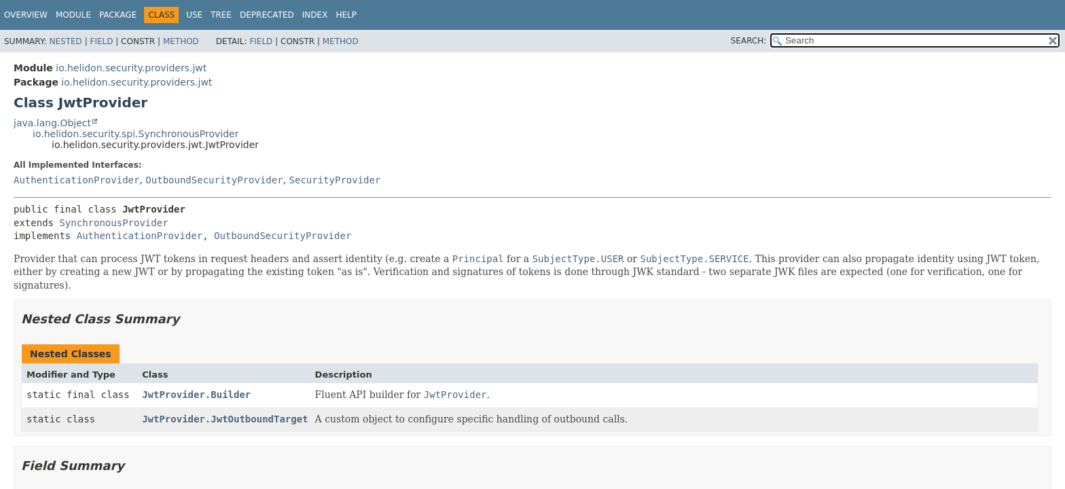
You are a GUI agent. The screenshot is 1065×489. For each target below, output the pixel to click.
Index (315, 15)
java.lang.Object (52, 122)
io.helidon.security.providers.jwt (131, 67)
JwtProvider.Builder (196, 394)
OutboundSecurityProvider (214, 180)
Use (194, 15)
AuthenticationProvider (76, 180)
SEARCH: (749, 41)
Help (346, 15)
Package (118, 15)
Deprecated (267, 15)
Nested (65, 41)
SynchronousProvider (113, 222)
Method (181, 41)
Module (73, 15)
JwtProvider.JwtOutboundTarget (225, 419)
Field (101, 41)
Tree (221, 15)
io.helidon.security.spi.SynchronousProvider (135, 133)
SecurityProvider (335, 180)
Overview (26, 15)
